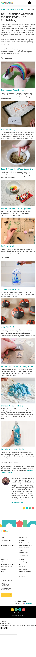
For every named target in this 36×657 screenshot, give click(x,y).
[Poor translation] (5, 628)
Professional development (8, 545)
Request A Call (6, 595)
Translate (27, 603)
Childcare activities (24, 555)
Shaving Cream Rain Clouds (13, 289)
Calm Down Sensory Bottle (12, 449)
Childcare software (6, 562)
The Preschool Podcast (25, 543)
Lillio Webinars (22, 540)
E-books (21, 550)
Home (9, 613)
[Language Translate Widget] (24, 601)
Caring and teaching (6, 567)
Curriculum (4, 543)
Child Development (6, 540)
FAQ (20, 564)
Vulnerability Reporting (25, 571)
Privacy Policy (18, 613)
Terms (26, 613)
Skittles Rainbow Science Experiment (16, 208)
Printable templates (24, 548)
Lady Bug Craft (7, 327)
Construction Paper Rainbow (13, 90)
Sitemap (21, 574)
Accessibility (22, 576)
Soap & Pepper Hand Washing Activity (17, 169)
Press (2, 571)
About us (3, 569)
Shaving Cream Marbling (12, 406)
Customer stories (23, 552)
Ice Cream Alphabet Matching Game (17, 366)
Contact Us (22, 567)
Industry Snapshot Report (25, 545)
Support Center (23, 569)
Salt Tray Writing (8, 129)
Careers (3, 574)
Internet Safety (23, 562)
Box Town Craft (7, 246)
